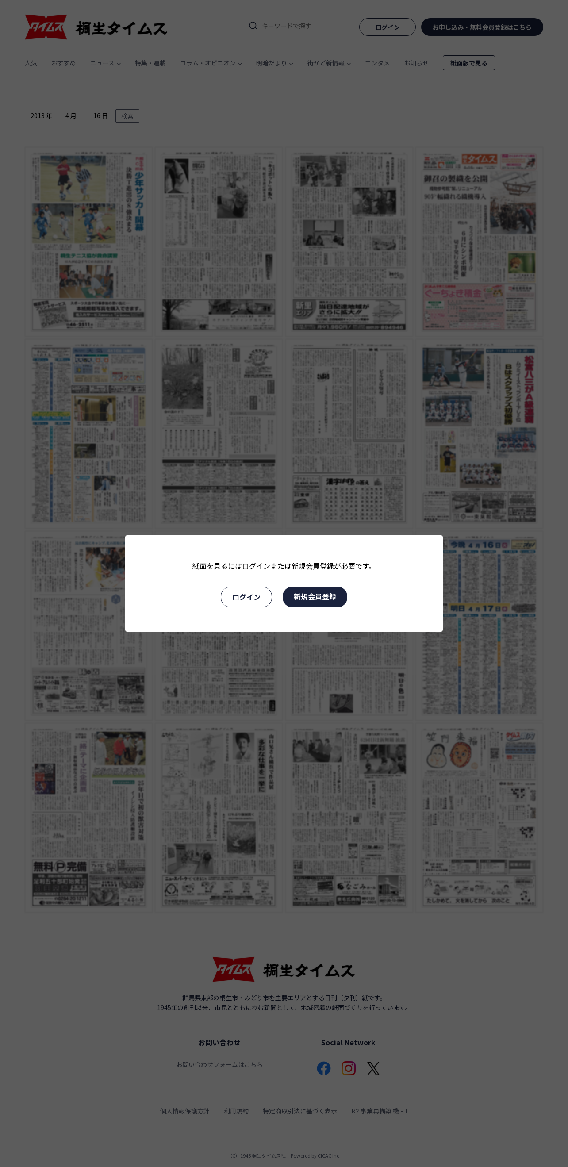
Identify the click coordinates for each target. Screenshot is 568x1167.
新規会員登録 (315, 596)
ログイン (246, 596)
